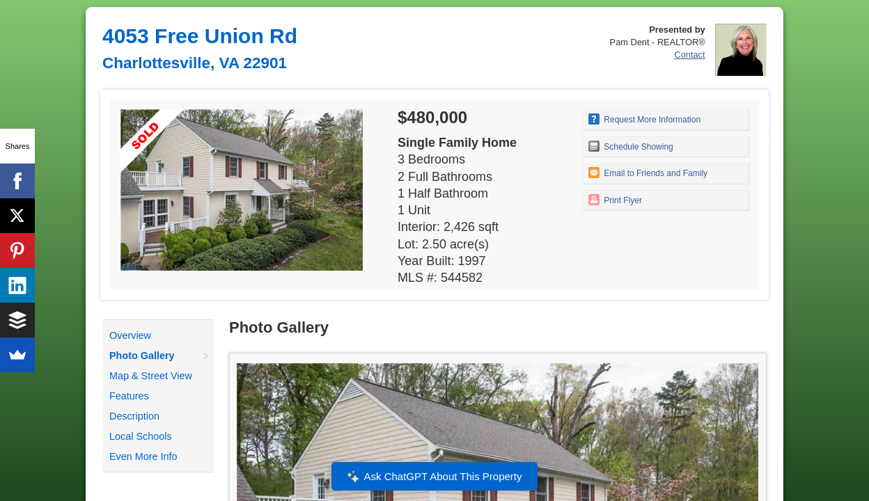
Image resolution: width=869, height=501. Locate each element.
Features (129, 395)
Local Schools (140, 436)
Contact (689, 54)
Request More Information (644, 119)
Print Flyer (615, 199)
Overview (130, 335)
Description (134, 416)
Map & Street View (150, 375)
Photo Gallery (142, 355)
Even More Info (143, 456)
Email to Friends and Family (647, 172)
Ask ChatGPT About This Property (434, 476)
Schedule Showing (630, 146)
